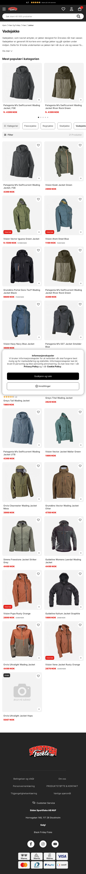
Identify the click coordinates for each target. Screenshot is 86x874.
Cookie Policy (54, 366)
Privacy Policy (31, 366)
